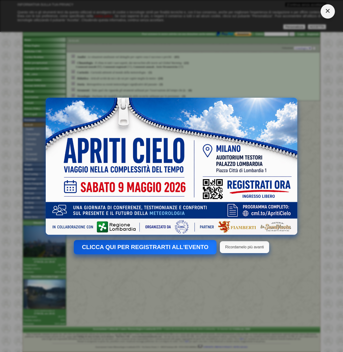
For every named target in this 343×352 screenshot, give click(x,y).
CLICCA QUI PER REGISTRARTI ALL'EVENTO (145, 247)
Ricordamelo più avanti (244, 247)
